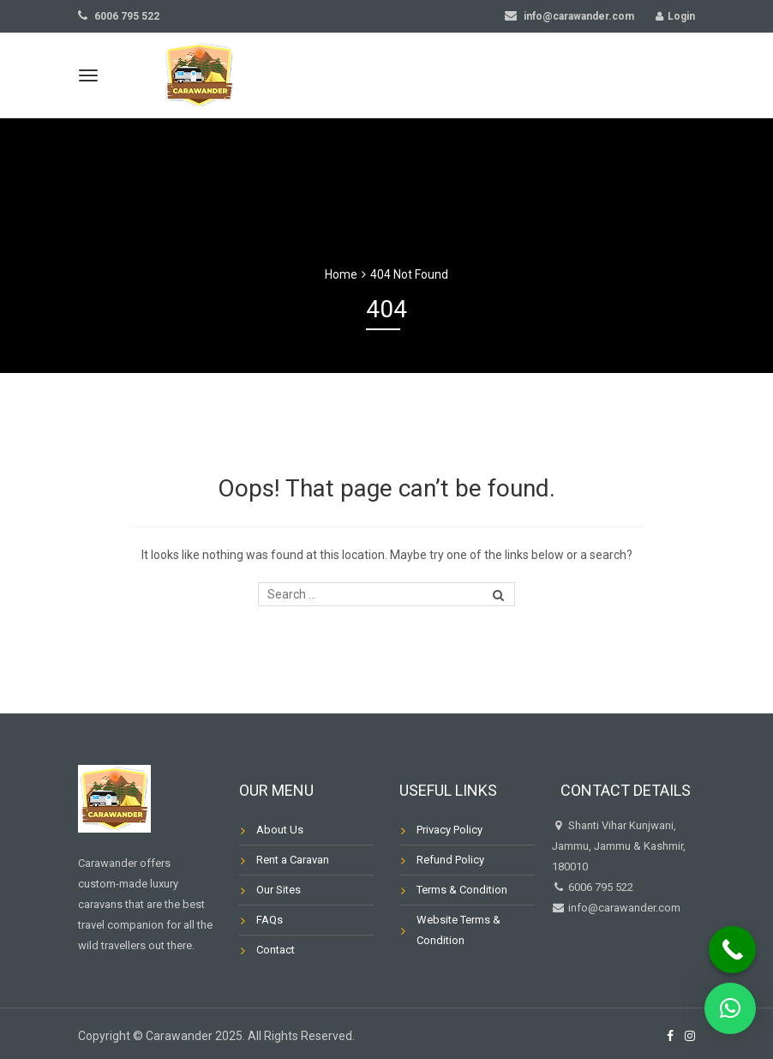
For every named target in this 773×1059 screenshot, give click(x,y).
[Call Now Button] (732, 949)
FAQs (269, 919)
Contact (275, 949)
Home (341, 274)
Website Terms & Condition (458, 930)
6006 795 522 (118, 16)
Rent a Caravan (292, 859)
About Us (279, 829)
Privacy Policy (449, 829)
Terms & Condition (461, 889)
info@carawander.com (569, 16)
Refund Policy (450, 859)
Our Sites (278, 889)
